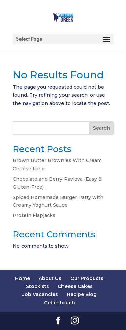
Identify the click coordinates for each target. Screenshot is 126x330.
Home (22, 278)
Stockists (37, 286)
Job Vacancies (40, 294)
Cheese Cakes (75, 286)
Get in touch (59, 303)
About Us (50, 278)
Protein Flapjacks (34, 215)
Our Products (86, 278)
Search (101, 128)
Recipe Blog (82, 294)
